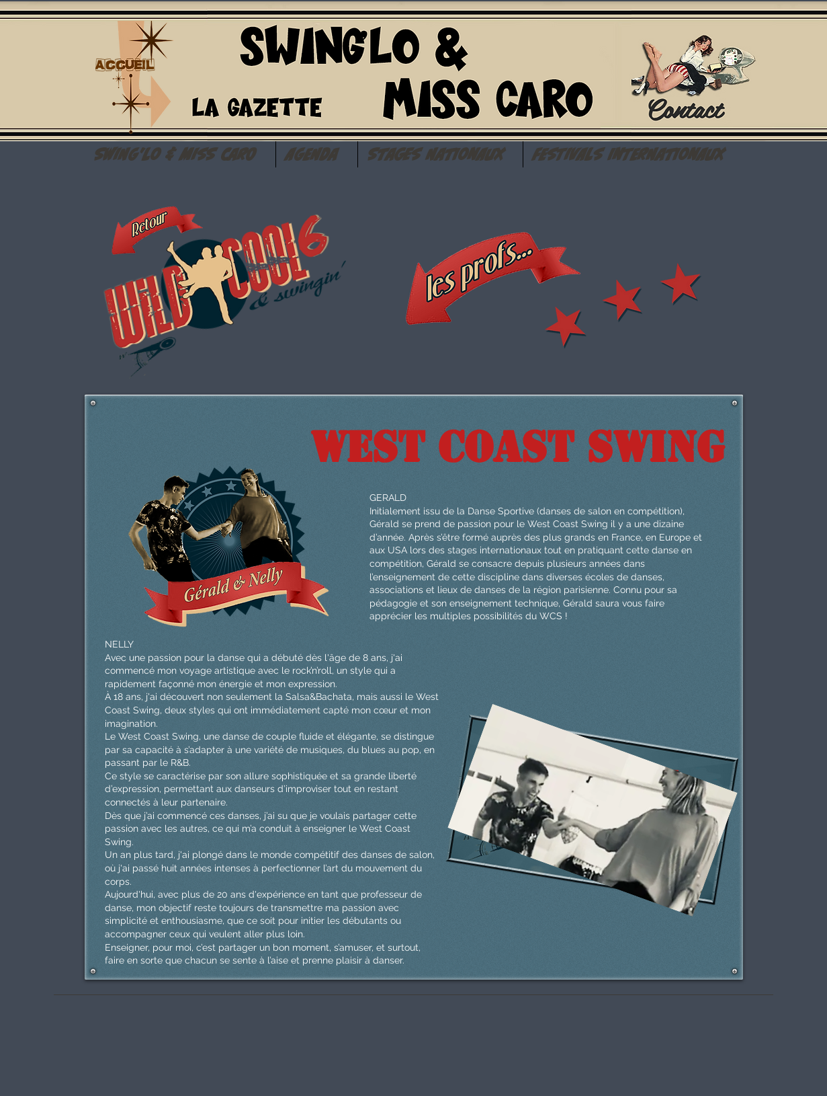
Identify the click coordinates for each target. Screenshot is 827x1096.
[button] (180, 154)
